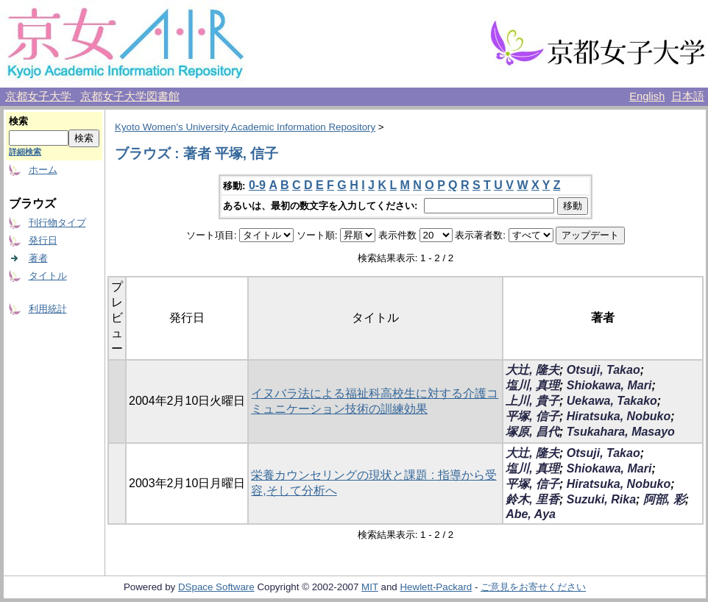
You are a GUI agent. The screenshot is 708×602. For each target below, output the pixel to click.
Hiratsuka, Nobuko (618, 416)
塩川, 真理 (532, 385)
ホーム (43, 169)
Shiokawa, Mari (609, 385)
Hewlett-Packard (436, 586)
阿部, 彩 (664, 499)
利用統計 (48, 308)
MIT (369, 586)
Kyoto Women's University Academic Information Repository (245, 126)
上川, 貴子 (532, 400)
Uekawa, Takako (612, 400)
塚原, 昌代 (532, 431)
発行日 (43, 240)
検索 (18, 121)
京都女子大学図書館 (130, 96)
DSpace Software (216, 586)
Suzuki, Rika (601, 499)
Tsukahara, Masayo (621, 431)
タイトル (48, 275)
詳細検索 (25, 151)
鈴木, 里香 (532, 499)
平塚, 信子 (532, 416)
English (647, 96)
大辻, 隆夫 (532, 370)
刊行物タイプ (57, 222)
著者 (38, 257)
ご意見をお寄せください (533, 586)
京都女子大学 (39, 96)
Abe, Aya (531, 514)
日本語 (687, 96)
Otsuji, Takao (603, 370)
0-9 (257, 185)
